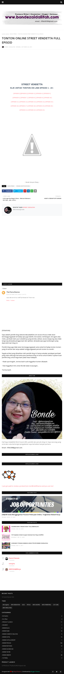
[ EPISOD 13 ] (32, 102)
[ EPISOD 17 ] (23, 106)
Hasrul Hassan (14, 558)
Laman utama (5, 34)
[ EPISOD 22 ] (32, 110)
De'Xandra (32, 616)
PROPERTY (32, 625)
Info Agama (6, 604)
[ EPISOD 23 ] (40, 110)
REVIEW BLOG (32, 628)
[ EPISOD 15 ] (49, 102)
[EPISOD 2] (24, 93)
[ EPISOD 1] (16, 93)
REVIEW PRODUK (32, 643)
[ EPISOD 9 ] (39, 97)
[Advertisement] (32, 64)
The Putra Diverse (13, 292)
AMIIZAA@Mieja (15, 569)
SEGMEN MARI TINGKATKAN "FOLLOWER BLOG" (25, 526)
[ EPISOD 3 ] (31, 93)
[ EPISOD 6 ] (16, 97)
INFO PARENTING (46, 604)
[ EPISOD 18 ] (32, 106)
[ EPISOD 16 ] (15, 106)
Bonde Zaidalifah (9, 47)
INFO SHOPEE (36, 604)
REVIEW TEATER (32, 652)
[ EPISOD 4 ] (39, 93)
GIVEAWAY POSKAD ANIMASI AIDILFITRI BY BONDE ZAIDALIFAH (29, 543)
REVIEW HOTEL (32, 637)
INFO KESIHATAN (15, 604)
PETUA (28, 604)
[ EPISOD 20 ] (49, 106)
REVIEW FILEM (32, 631)
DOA (23, 604)
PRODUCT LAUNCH (32, 622)
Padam (13, 300)
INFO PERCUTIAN (7, 608)
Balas (8, 300)
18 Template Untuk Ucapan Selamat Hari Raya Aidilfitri (27, 535)
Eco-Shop (32, 619)
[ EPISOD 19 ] (40, 106)
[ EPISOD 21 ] (23, 110)
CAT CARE (55, 604)
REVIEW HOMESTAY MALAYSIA (32, 634)
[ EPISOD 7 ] (24, 97)
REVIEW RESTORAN (32, 646)
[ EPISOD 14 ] (40, 102)
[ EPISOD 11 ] (15, 102)
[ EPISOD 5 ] (47, 93)
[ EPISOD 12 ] (23, 102)
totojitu (12, 564)
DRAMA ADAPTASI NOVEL (23, 186)
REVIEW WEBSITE (32, 655)
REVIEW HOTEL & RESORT (32, 640)
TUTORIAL (32, 658)
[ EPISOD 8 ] (32, 97)
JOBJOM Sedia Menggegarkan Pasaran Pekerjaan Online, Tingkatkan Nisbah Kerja (31, 515)
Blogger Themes (35, 671)
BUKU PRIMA (13, 34)
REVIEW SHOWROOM (32, 649)
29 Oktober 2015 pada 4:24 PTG (17, 294)
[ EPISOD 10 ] (48, 97)
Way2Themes (17, 671)
